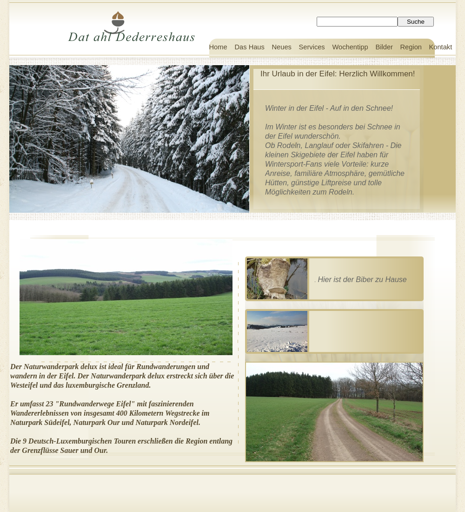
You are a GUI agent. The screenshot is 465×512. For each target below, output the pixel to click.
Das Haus (250, 47)
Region (411, 47)
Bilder (384, 47)
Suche (416, 21)
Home (218, 47)
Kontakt (440, 47)
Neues (282, 47)
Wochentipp (350, 47)
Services (312, 47)
